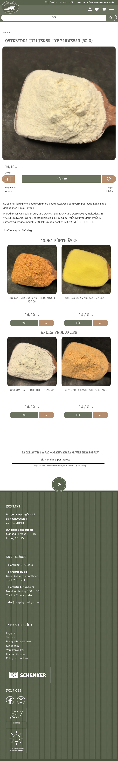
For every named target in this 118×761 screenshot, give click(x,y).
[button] (112, 10)
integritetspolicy (79, 465)
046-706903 (25, 564)
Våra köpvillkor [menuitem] (15, 649)
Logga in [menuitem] (11, 633)
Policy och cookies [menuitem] (17, 658)
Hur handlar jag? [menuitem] (15, 654)
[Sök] (111, 18)
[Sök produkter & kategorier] (53, 18)
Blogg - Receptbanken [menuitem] (19, 641)
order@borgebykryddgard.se (23, 602)
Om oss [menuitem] (10, 637)
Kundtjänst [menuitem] (12, 645)
